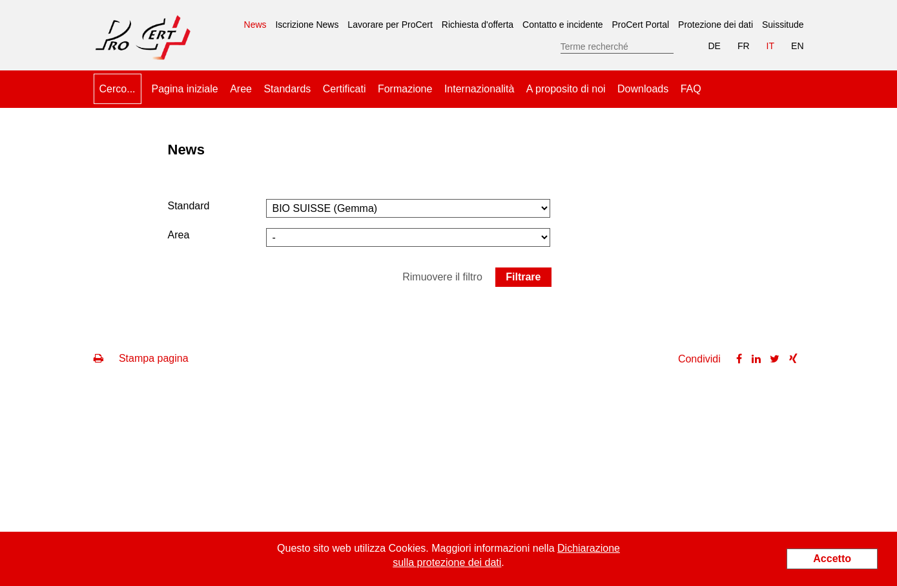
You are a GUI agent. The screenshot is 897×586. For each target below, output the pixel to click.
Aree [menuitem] (241, 88)
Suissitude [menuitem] (783, 24)
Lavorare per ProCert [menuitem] (390, 24)
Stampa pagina (141, 358)
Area (179, 234)
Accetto (832, 558)
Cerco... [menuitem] (117, 88)
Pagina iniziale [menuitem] (185, 88)
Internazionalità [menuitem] (479, 88)
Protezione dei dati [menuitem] (715, 24)
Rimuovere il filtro (442, 276)
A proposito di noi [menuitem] (566, 88)
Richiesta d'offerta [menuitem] (477, 24)
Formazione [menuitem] (405, 88)
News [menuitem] (255, 20)
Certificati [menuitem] (344, 88)
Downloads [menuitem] (642, 88)
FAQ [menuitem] (691, 88)
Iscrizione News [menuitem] (306, 24)
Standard (189, 205)
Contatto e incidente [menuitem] (562, 24)
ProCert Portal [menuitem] (640, 24)
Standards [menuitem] (287, 88)
